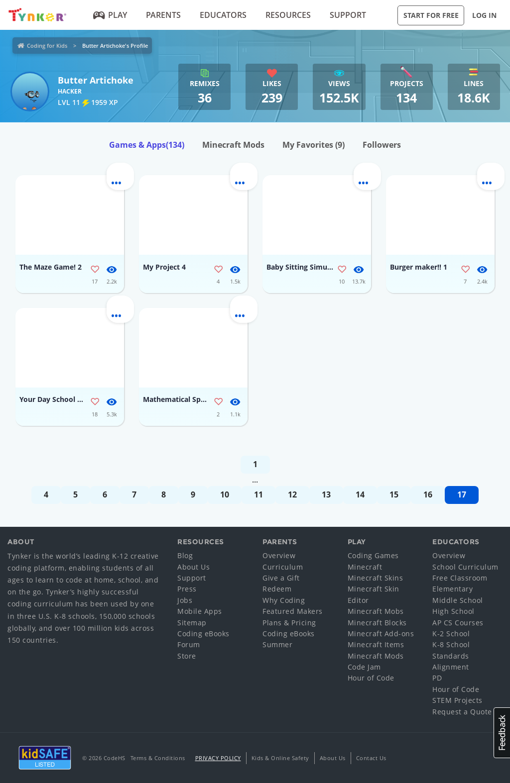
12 (292, 494)
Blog (185, 555)
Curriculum (282, 567)
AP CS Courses (458, 622)
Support (348, 14)
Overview (278, 555)
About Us (193, 567)
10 (224, 494)
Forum (188, 644)
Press (187, 588)
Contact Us (371, 758)
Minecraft (365, 567)
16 (427, 494)
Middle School (457, 600)
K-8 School (451, 644)
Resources (288, 14)
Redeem (276, 588)
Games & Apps (146, 144)
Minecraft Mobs (376, 611)
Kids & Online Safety (280, 758)
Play (110, 15)
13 (326, 494)
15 (393, 494)
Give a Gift (281, 578)
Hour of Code (371, 678)
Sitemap (192, 622)
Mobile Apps (199, 611)
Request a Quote (462, 711)
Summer (277, 644)
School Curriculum (465, 567)
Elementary (452, 588)
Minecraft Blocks (377, 622)
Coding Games (373, 555)
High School (453, 611)
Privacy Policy (218, 758)
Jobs (184, 600)
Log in (484, 15)
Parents (163, 14)
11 (258, 494)
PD (437, 678)
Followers (382, 144)
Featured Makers (292, 611)
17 (461, 494)
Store (186, 656)
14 (360, 494)
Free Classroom (459, 578)
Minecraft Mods (233, 144)
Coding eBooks (203, 633)
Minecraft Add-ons (381, 633)
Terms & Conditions (157, 758)
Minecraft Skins (375, 578)
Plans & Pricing (289, 622)
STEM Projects (457, 700)
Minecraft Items (376, 644)
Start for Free (431, 15)
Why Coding (283, 600)
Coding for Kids (47, 45)
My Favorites (313, 144)
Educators (223, 14)
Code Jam (364, 667)
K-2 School (451, 633)
